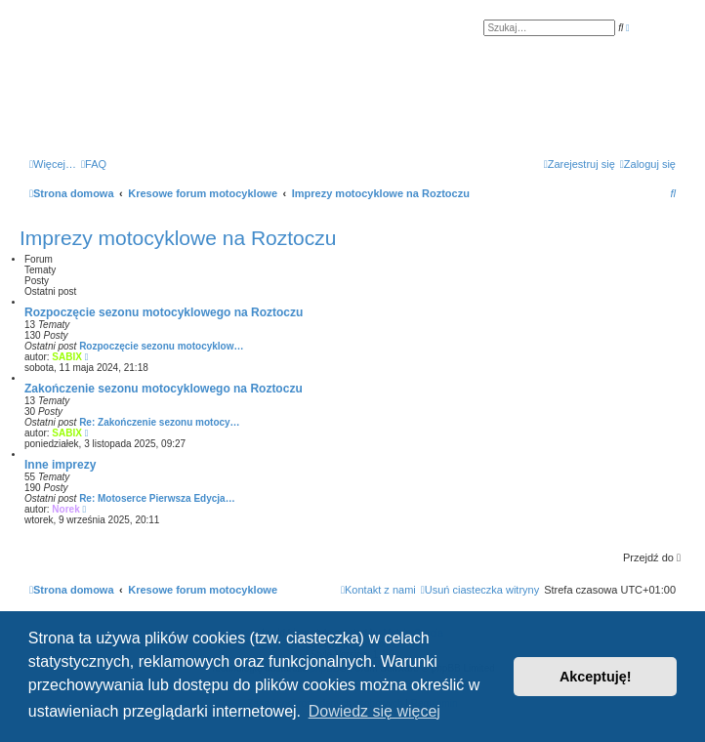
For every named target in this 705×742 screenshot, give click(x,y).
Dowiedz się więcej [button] (374, 711)
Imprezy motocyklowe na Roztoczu (178, 238)
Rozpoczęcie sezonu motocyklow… (161, 346)
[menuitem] (93, 164)
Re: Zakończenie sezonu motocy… (159, 422)
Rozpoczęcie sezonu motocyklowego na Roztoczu (163, 312)
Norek (65, 509)
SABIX (67, 356)
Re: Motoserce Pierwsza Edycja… (157, 498)
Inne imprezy (60, 465)
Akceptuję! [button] (596, 676)
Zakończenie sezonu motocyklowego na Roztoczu (163, 388)
